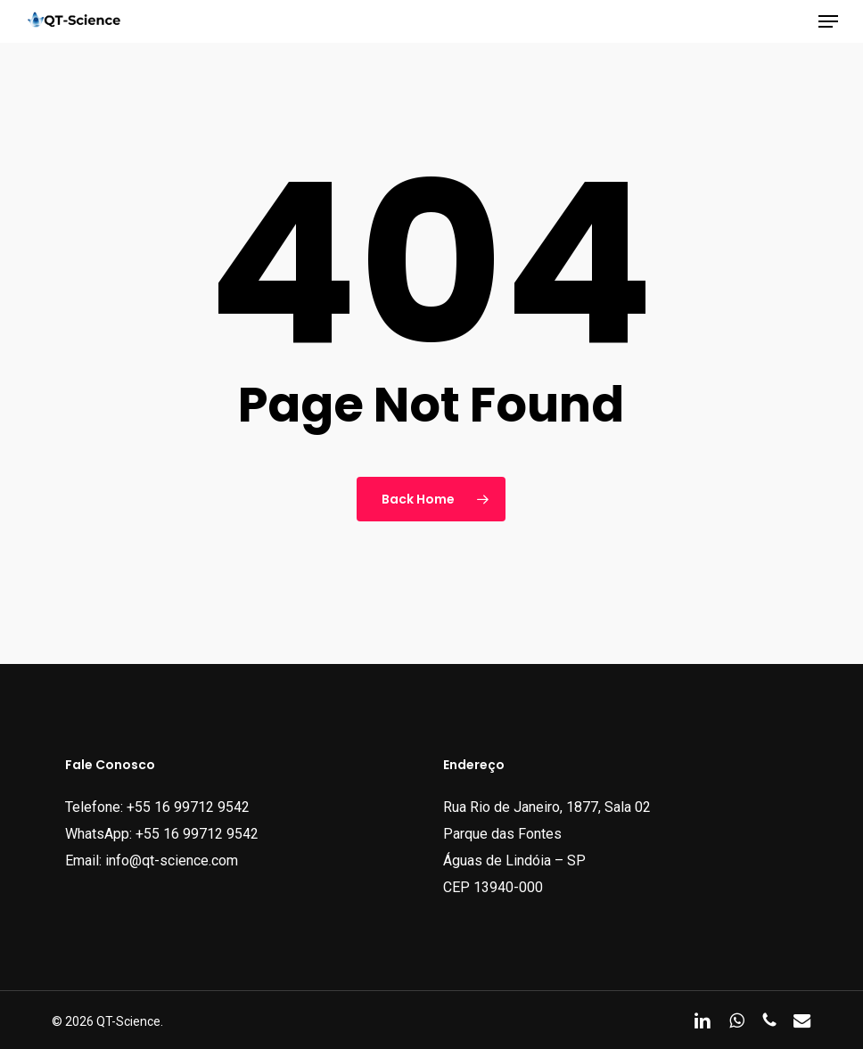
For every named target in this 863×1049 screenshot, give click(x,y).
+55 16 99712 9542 (188, 807)
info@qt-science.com (171, 860)
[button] (828, 21)
